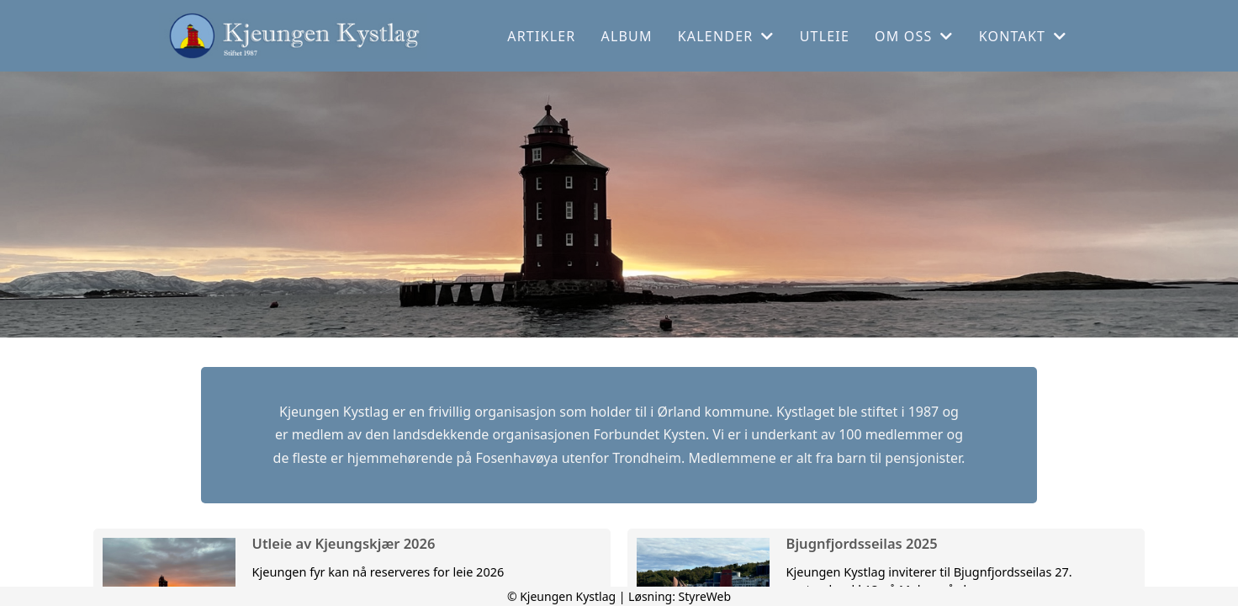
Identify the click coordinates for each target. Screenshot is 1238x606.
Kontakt (1023, 36)
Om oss (914, 36)
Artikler (541, 36)
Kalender (726, 36)
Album (627, 36)
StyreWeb (705, 596)
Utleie (824, 36)
